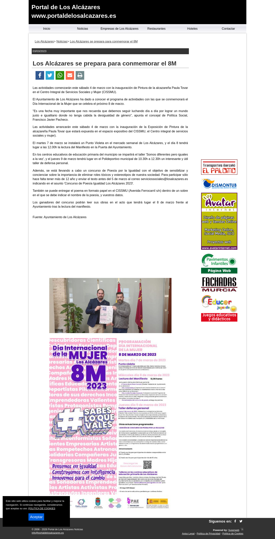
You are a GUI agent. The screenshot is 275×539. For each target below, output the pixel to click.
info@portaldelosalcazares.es (48, 532)
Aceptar (36, 517)
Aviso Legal (188, 533)
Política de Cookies (232, 533)
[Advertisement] (110, 249)
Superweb (233, 530)
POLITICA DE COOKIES (41, 508)
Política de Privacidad (208, 533)
